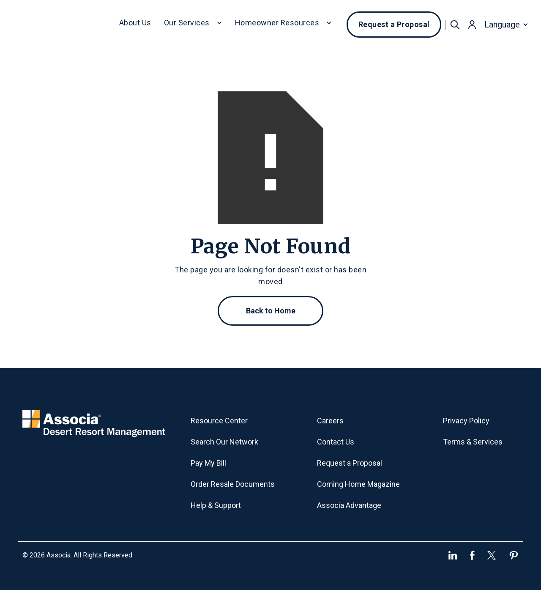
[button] (193, 24)
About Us (135, 22)
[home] (58, 24)
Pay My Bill (208, 462)
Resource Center (219, 420)
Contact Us (335, 441)
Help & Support (216, 505)
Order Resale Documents (233, 484)
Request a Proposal (394, 24)
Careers (330, 420)
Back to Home (270, 310)
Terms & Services (473, 441)
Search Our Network (224, 441)
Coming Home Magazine (358, 484)
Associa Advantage (349, 505)
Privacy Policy (466, 420)
